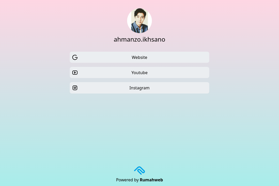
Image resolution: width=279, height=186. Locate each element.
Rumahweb (151, 180)
